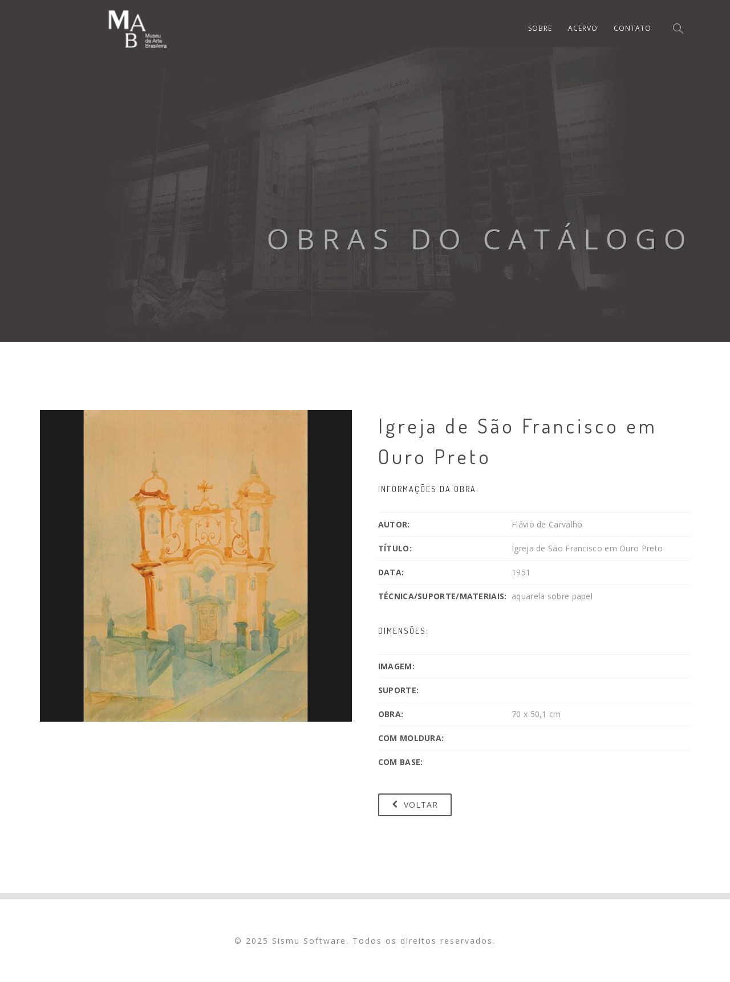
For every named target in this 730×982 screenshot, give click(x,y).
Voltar (415, 804)
